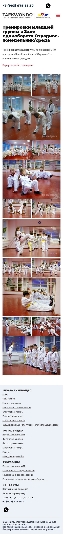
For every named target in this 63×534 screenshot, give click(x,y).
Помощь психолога (12, 416)
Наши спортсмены (12, 403)
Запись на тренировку (14, 493)
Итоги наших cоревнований (17, 407)
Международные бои (13, 456)
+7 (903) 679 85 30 (18, 6)
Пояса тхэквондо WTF (14, 466)
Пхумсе (6, 452)
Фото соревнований (13, 443)
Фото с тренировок (13, 439)
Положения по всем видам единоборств (24, 479)
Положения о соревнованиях (18, 475)
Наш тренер (9, 398)
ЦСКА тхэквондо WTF (14, 420)
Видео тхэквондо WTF (14, 434)
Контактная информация (15, 489)
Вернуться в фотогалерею (18, 65)
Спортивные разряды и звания (18, 470)
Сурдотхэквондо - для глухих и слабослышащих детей (30, 425)
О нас (5, 394)
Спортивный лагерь (13, 412)
